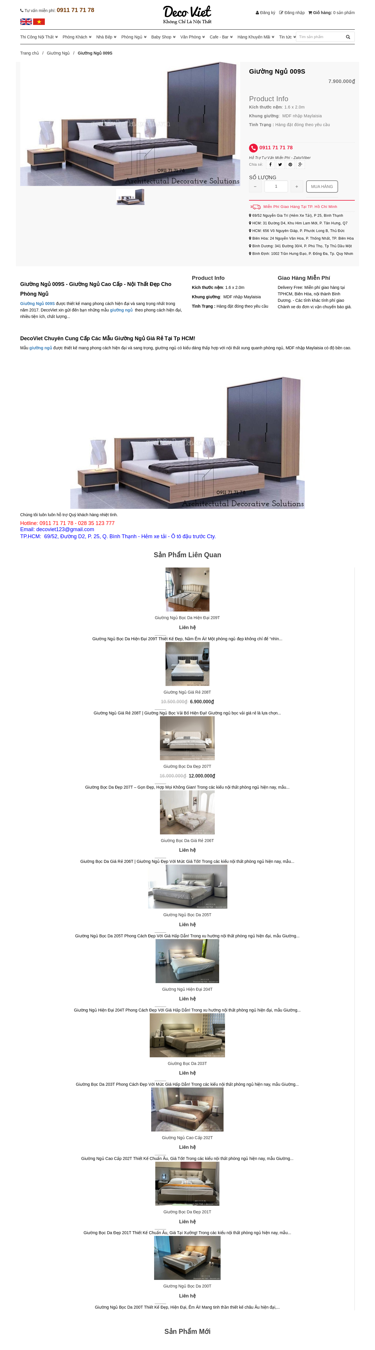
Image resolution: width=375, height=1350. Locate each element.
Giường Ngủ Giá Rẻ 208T (187, 692)
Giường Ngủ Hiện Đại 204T (187, 989)
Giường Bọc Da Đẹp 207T (187, 766)
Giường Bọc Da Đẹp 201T (187, 1212)
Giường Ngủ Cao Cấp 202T (187, 1137)
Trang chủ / (33, 53)
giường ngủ (122, 310)
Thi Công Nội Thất (37, 37)
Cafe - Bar (219, 37)
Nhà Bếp (104, 37)
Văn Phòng (190, 37)
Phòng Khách (75, 37)
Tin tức (285, 37)
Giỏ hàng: (331, 12)
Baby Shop (161, 37)
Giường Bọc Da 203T (187, 1063)
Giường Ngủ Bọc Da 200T (187, 1286)
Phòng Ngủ (131, 37)
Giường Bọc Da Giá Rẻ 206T (187, 840)
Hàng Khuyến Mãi (254, 37)
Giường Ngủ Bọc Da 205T (187, 914)
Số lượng (262, 177)
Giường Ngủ (58, 53)
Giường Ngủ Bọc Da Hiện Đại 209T (187, 617)
